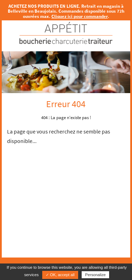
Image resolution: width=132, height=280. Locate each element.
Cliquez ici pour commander (79, 16)
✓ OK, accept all (60, 275)
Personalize (95, 275)
